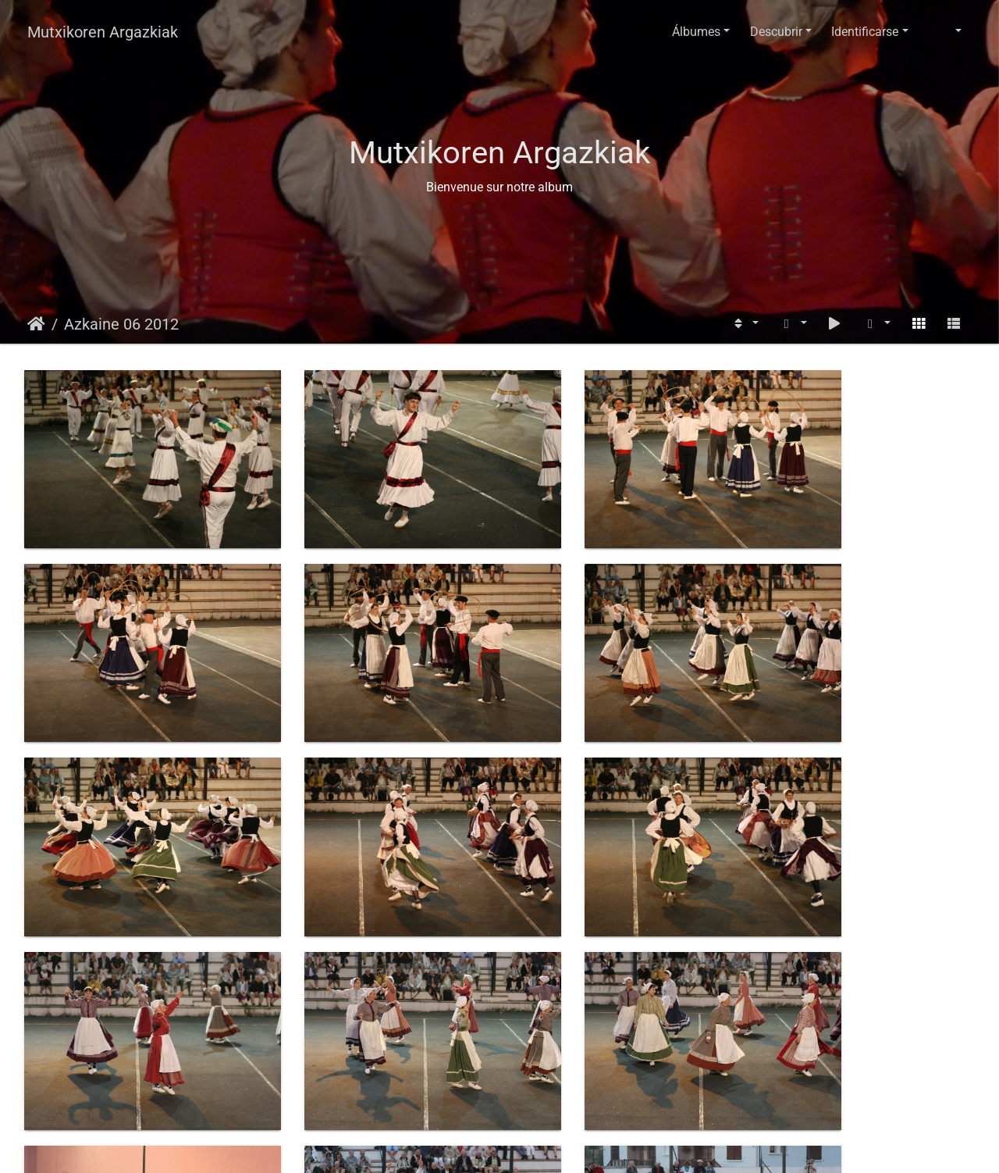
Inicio (36, 324)
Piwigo (547, 1146)
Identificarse (864, 31)
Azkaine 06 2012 (121, 324)
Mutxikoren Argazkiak (102, 32)
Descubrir (776, 31)
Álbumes (696, 31)
